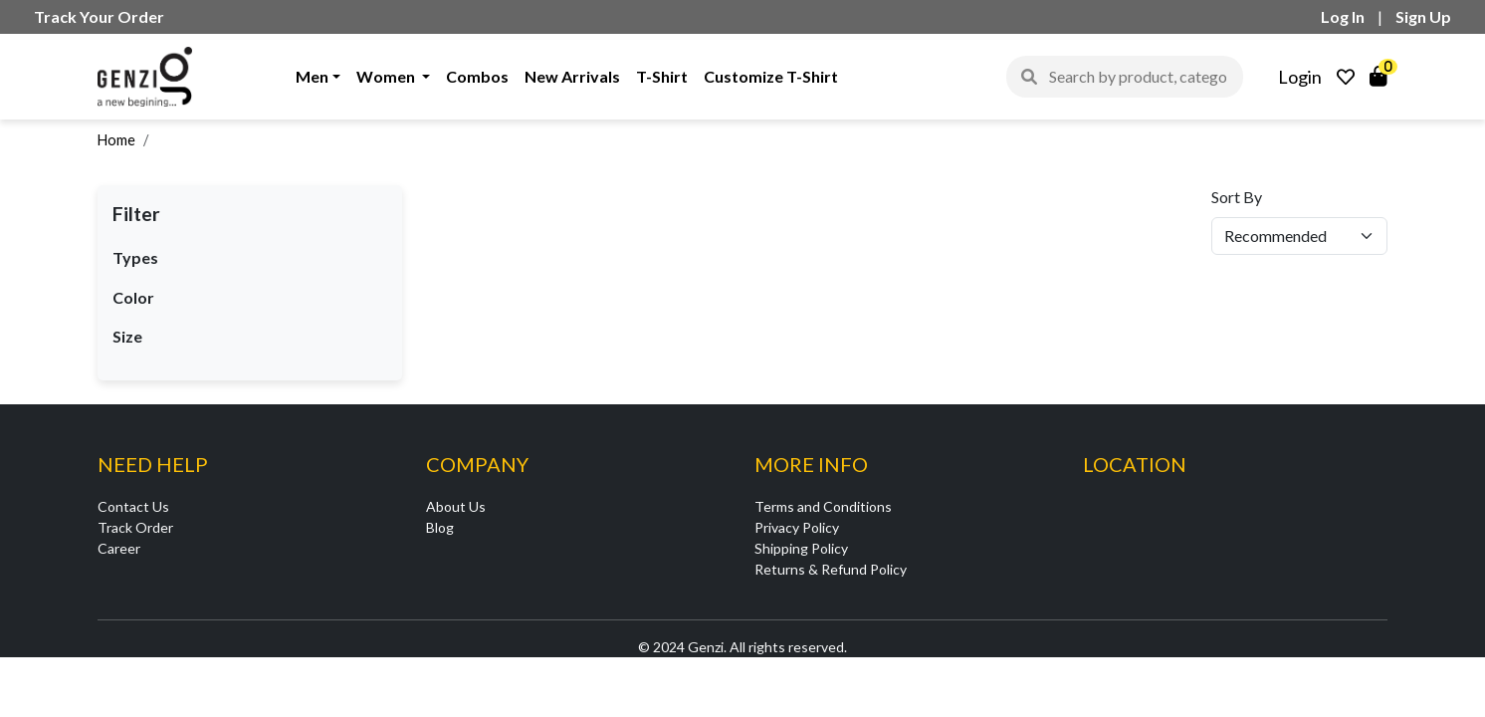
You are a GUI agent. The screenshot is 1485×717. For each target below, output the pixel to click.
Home (116, 139)
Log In (1343, 16)
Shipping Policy (801, 548)
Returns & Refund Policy (830, 569)
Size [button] (127, 336)
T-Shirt (662, 76)
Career (119, 548)
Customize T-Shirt (771, 76)
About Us (456, 506)
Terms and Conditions (823, 506)
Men (312, 76)
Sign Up (1423, 16)
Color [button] (133, 297)
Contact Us (133, 506)
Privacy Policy (796, 527)
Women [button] (387, 76)
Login (1300, 77)
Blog (440, 527)
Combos (477, 76)
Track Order (135, 527)
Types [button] (135, 257)
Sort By (1236, 196)
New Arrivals (572, 76)
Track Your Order (99, 16)
